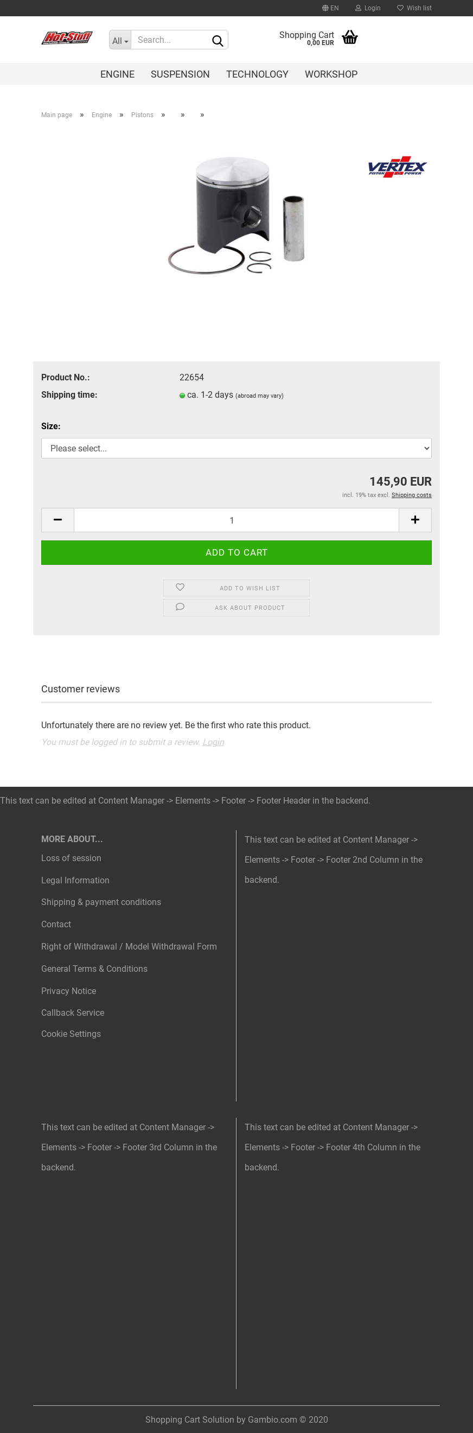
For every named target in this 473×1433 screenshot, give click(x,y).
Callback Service (72, 1013)
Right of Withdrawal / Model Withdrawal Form (129, 946)
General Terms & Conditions (94, 969)
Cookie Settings (71, 1034)
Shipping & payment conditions (101, 902)
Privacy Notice (68, 991)
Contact (56, 924)
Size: (51, 426)
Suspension (180, 74)
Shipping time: (69, 395)
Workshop (331, 74)
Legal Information (75, 880)
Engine (117, 74)
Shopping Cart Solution (189, 1420)
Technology (257, 74)
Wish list (414, 8)
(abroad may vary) (259, 395)
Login (368, 8)
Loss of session (71, 858)
